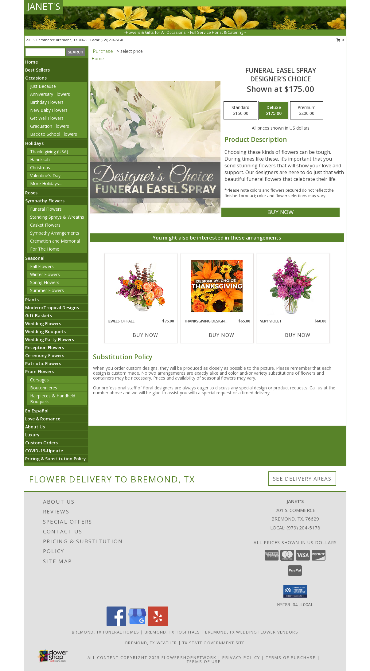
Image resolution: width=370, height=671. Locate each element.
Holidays (34, 143)
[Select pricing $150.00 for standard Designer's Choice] (240, 110)
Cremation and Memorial (55, 241)
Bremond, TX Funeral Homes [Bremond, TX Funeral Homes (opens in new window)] (105, 632)
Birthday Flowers (47, 102)
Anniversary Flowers (50, 94)
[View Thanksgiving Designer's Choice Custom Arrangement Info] (217, 286)
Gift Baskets (38, 315)
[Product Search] (45, 52)
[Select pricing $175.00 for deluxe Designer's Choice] (273, 110)
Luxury (32, 435)
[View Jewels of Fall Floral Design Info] (140, 286)
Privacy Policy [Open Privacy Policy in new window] (241, 657)
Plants (32, 299)
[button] (295, 591)
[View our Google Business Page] (137, 624)
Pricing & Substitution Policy (55, 459)
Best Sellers (37, 70)
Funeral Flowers (46, 209)
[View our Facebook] (116, 624)
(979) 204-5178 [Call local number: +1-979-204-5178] (112, 39)
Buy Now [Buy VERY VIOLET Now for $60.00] (297, 335)
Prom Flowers (39, 371)
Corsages (39, 380)
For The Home (44, 249)
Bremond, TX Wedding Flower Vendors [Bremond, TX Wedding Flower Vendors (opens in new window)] (251, 632)
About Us (35, 427)
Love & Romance (42, 419)
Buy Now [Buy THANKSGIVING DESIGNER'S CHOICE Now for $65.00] (221, 335)
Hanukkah (40, 159)
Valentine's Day (45, 175)
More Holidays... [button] (46, 183)
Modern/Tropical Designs (52, 307)
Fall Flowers (42, 266)
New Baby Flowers (49, 110)
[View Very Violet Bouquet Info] (293, 286)
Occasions (36, 78)
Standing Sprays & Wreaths (57, 217)
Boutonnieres (43, 388)
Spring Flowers (44, 282)
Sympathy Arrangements (54, 233)
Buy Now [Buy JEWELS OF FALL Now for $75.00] (145, 335)
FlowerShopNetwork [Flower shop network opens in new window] (189, 657)
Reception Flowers (44, 347)
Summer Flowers (47, 290)
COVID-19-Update (44, 451)
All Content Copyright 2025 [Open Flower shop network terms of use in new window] (124, 657)
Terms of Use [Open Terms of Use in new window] (204, 661)
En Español (37, 411)
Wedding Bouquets (45, 331)
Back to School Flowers (53, 134)
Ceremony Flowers (44, 355)
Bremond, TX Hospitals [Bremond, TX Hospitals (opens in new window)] (172, 632)
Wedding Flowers (43, 323)
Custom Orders (41, 443)
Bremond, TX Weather (151, 643)
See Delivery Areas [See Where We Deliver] (302, 478)
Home (31, 62)
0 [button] (340, 39)
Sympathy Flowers (44, 201)
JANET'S (43, 6)
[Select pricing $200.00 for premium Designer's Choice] (306, 110)
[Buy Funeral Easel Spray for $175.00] (280, 212)
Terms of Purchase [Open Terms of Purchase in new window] (291, 657)
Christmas (40, 167)
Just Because (43, 86)
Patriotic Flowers (43, 363)
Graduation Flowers (49, 126)
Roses (31, 193)
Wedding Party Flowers (49, 339)
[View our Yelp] (158, 624)
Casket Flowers (45, 225)
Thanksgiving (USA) (49, 151)
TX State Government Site (213, 643)
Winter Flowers (45, 274)
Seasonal (35, 258)
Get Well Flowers (47, 118)
